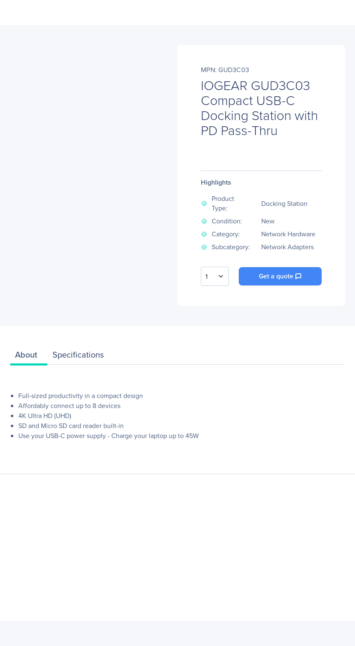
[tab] (29, 356)
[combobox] (215, 276)
